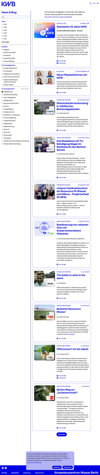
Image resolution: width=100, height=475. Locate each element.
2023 (5, 33)
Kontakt (4, 473)
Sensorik (6, 129)
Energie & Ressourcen (10, 68)
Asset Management (10, 97)
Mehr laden (61, 434)
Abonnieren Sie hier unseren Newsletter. (58, 17)
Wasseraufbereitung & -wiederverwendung (11, 81)
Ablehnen (57, 467)
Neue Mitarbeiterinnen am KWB (72, 76)
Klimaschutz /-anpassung (12, 115)
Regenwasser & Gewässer (12, 74)
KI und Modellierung (10, 118)
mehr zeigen (5, 42)
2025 (5, 27)
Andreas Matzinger (69, 334)
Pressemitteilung (9, 61)
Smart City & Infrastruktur (11, 77)
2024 (5, 30)
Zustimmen (67, 467)
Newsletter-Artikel (9, 58)
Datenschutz (39, 473)
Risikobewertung (9, 126)
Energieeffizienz (8, 109)
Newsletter (7, 55)
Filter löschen (25, 89)
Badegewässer (8, 100)
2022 (5, 36)
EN (94, 3)
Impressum (27, 473)
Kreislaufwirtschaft (9, 121)
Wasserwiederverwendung (12, 144)
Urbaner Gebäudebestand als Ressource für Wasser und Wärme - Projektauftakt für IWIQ (73, 192)
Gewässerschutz (9, 112)
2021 (5, 39)
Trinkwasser (7, 138)
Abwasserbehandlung (10, 95)
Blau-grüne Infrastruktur (11, 103)
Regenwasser (8, 123)
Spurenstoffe (8, 135)
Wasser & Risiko (8, 85)
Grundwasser (8, 71)
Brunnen (6, 106)
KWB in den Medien (10, 52)
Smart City (7, 132)
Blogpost (6, 50)
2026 (5, 24)
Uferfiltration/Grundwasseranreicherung (16, 141)
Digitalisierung (8, 92)
